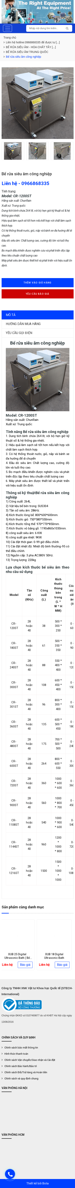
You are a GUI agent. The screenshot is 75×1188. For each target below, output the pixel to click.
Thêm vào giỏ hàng (37, 282)
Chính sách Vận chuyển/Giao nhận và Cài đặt (29, 1059)
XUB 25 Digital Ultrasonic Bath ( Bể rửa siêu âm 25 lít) (19, 958)
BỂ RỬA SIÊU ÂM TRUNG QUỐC (27, 52)
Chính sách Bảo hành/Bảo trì (20, 1066)
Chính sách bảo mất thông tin (21, 1047)
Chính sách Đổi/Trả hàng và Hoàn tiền (25, 1072)
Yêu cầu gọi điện (19, 333)
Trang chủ (10, 37)
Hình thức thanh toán (16, 1053)
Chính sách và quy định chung (21, 1078)
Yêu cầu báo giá (37, 293)
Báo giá (27, 965)
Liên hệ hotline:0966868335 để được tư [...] (33, 42)
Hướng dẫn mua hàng (23, 324)
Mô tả (10, 315)
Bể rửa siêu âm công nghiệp (23, 56)
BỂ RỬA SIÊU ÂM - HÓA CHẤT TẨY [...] (31, 47)
